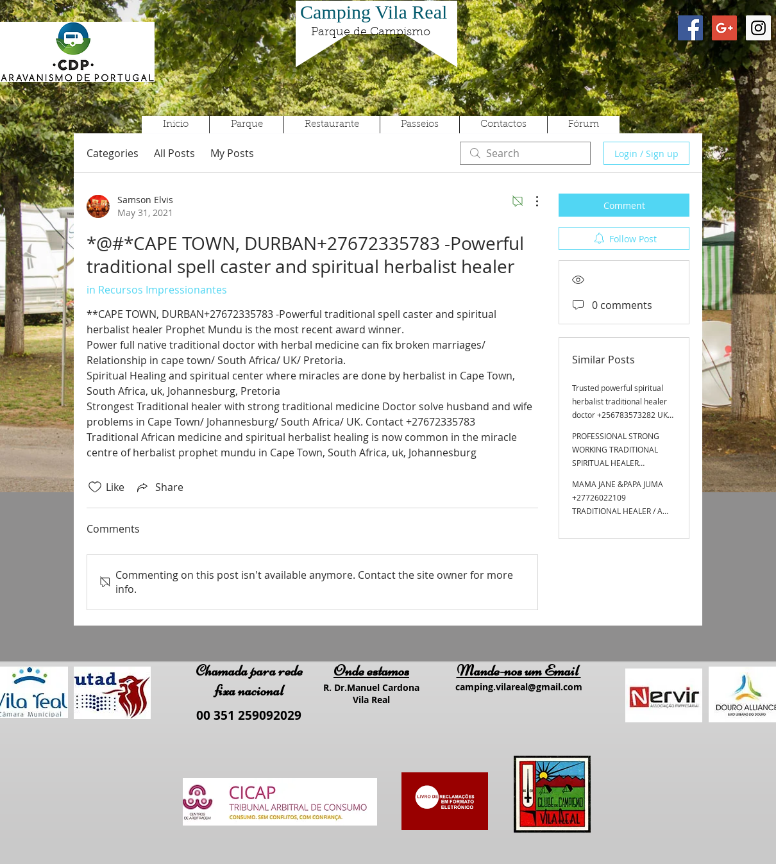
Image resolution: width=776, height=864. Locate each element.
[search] (525, 153)
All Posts (174, 153)
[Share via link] (159, 487)
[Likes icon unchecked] (95, 487)
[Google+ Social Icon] (724, 27)
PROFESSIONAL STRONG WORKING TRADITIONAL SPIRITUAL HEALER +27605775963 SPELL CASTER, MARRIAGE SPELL (619, 463)
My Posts (232, 153)
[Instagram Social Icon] (758, 27)
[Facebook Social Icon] (690, 27)
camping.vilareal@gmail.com (518, 687)
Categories (113, 153)
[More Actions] (530, 201)
